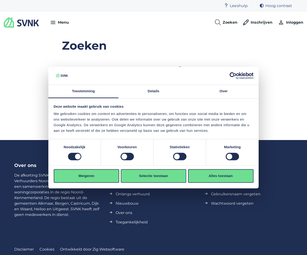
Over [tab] (224, 91)
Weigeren (86, 176)
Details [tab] (153, 91)
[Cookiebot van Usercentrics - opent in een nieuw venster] (233, 75)
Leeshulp (236, 6)
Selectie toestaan (153, 176)
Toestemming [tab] (83, 91)
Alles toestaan (221, 176)
